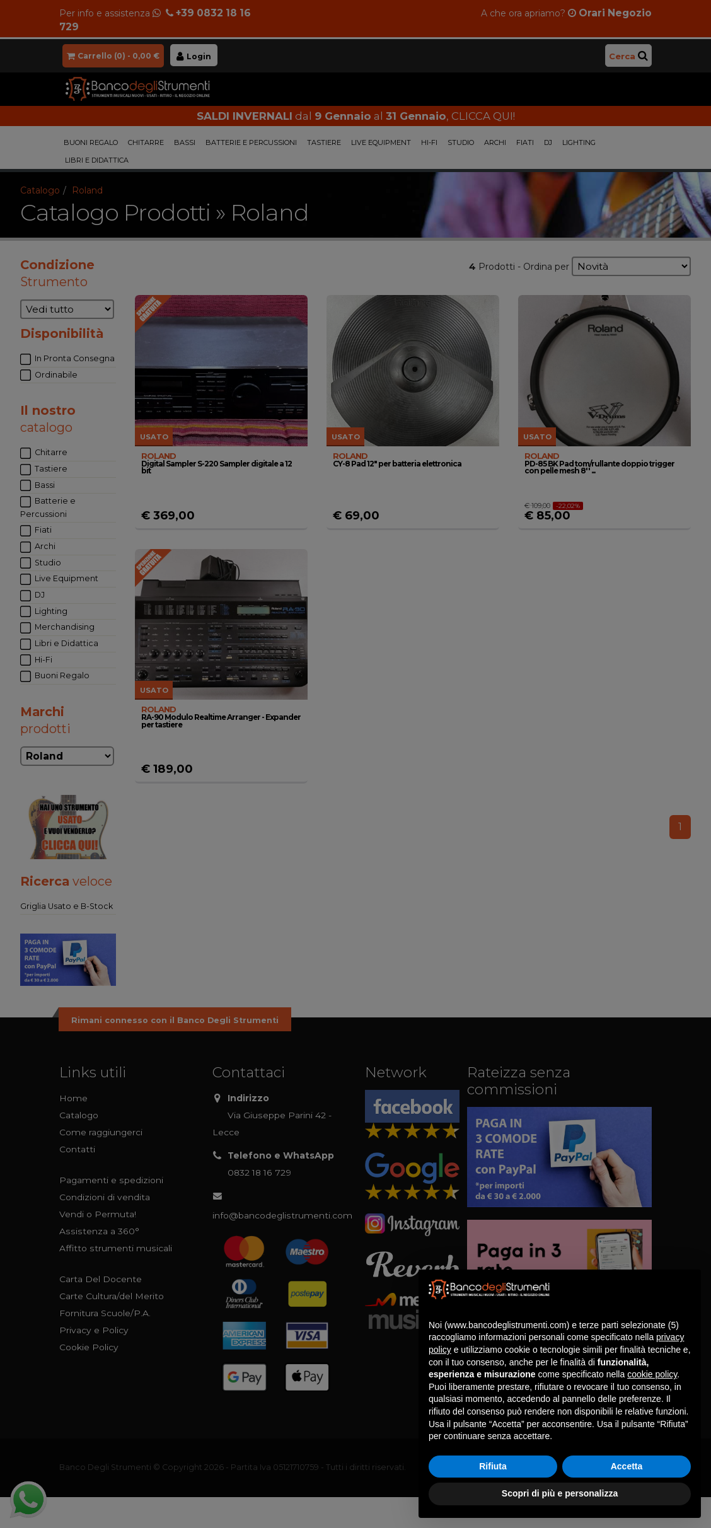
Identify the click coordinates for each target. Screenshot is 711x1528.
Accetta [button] (627, 1466)
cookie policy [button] (652, 1374)
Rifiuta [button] (493, 1466)
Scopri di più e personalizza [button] (560, 1493)
